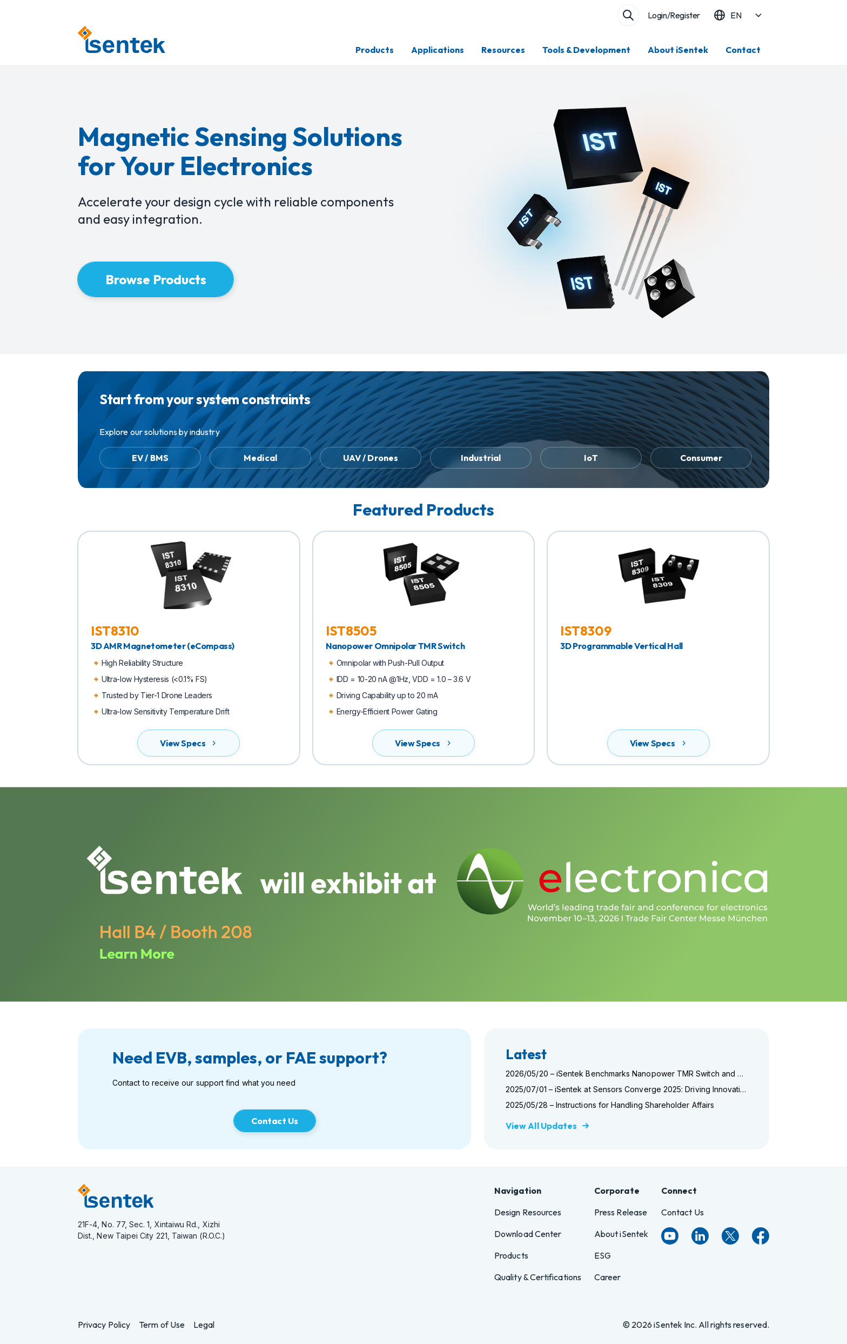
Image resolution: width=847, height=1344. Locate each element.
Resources (503, 49)
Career (607, 1277)
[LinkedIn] (700, 1236)
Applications (437, 49)
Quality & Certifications (537, 1277)
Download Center (527, 1233)
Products (374, 49)
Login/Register (674, 15)
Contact (743, 49)
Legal (203, 1324)
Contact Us (682, 1212)
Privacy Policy (104, 1324)
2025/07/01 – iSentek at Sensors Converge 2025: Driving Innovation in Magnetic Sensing (627, 1089)
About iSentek (678, 49)
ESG (602, 1255)
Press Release (620, 1212)
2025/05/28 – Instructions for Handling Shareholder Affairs (610, 1104)
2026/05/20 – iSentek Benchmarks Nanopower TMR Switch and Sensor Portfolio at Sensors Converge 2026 (627, 1073)
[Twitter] (730, 1236)
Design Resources (527, 1212)
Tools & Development (586, 49)
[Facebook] (760, 1236)
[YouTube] (669, 1236)
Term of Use (162, 1324)
